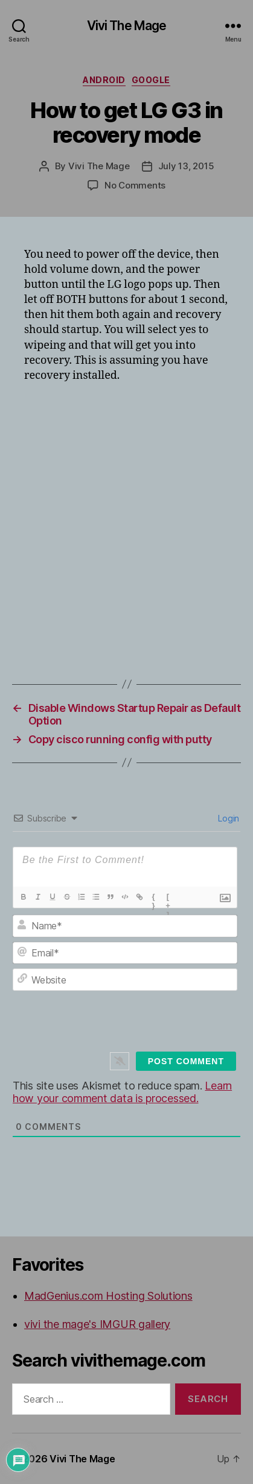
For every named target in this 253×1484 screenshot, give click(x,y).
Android (104, 80)
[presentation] (136, 1023)
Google (151, 80)
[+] (168, 898)
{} (154, 898)
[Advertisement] (126, 523)
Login (227, 818)
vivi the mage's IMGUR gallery (97, 1324)
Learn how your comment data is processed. (122, 1092)
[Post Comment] (186, 1061)
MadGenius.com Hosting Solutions (108, 1295)
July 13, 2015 (186, 166)
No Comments (134, 185)
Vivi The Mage (127, 25)
